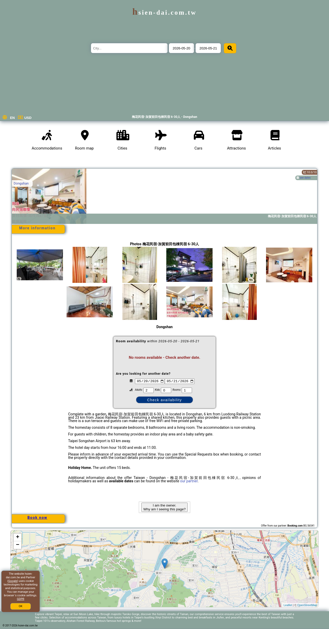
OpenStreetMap (307, 605)
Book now (38, 518)
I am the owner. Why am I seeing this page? (164, 507)
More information (37, 228)
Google (12, 581)
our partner (189, 481)
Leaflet (288, 605)
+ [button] (17, 537)
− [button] (17, 545)
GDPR (20, 599)
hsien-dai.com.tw (164, 12)
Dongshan (21, 183)
